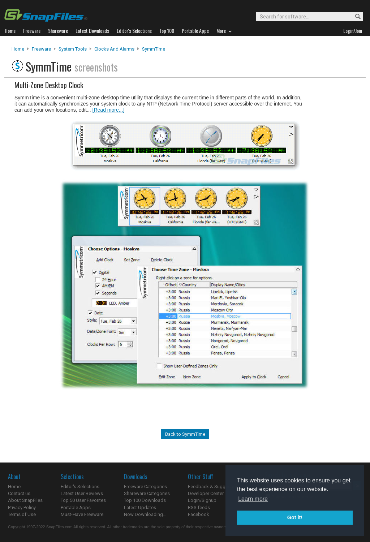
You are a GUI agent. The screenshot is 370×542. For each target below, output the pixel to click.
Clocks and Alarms (114, 49)
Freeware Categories (145, 486)
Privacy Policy (22, 507)
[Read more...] (108, 110)
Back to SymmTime (185, 434)
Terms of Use (22, 514)
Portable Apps (76, 507)
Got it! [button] (294, 517)
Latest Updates (140, 507)
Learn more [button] (253, 499)
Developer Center (206, 493)
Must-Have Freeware (82, 514)
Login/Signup (202, 500)
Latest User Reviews (82, 493)
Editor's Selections (80, 486)
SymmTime (153, 49)
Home (18, 49)
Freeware (41, 49)
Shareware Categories (147, 493)
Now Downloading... (145, 514)
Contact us (19, 493)
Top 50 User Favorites (83, 500)
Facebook (198, 514)
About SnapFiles (25, 500)
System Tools (73, 49)
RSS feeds (199, 507)
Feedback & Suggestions (214, 486)
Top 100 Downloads (145, 500)
